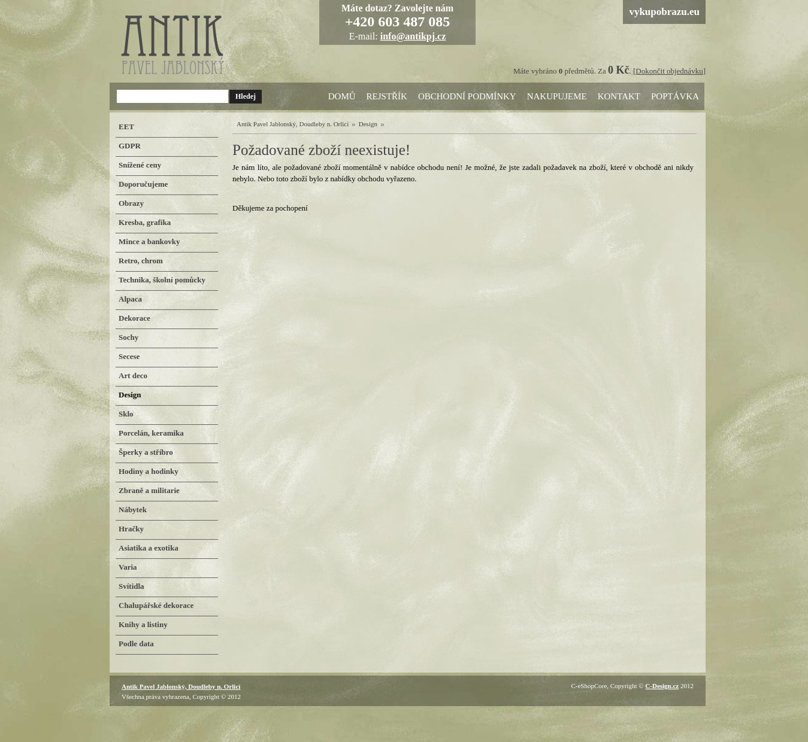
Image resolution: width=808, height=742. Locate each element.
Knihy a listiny (143, 624)
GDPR (130, 145)
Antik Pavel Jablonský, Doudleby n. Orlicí (293, 123)
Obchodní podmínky (467, 96)
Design (368, 123)
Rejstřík (387, 96)
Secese (129, 356)
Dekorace (134, 318)
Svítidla (131, 586)
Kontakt (619, 96)
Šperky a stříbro (146, 452)
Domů (342, 96)
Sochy (128, 337)
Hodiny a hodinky (148, 471)
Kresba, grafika (145, 222)
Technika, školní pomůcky (162, 279)
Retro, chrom (141, 260)
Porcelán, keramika (151, 432)
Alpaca (130, 298)
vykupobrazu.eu (664, 11)
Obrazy (131, 203)
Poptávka (675, 96)
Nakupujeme (557, 96)
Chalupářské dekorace (156, 605)
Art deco (133, 375)
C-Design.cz (662, 685)
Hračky (131, 528)
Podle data (136, 643)
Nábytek (133, 509)
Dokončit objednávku (669, 70)
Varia (128, 566)
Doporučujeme (143, 184)
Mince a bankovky (149, 241)
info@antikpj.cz (413, 36)
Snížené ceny (140, 164)
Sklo (126, 413)
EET (126, 126)
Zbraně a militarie (149, 490)
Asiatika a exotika (148, 547)
